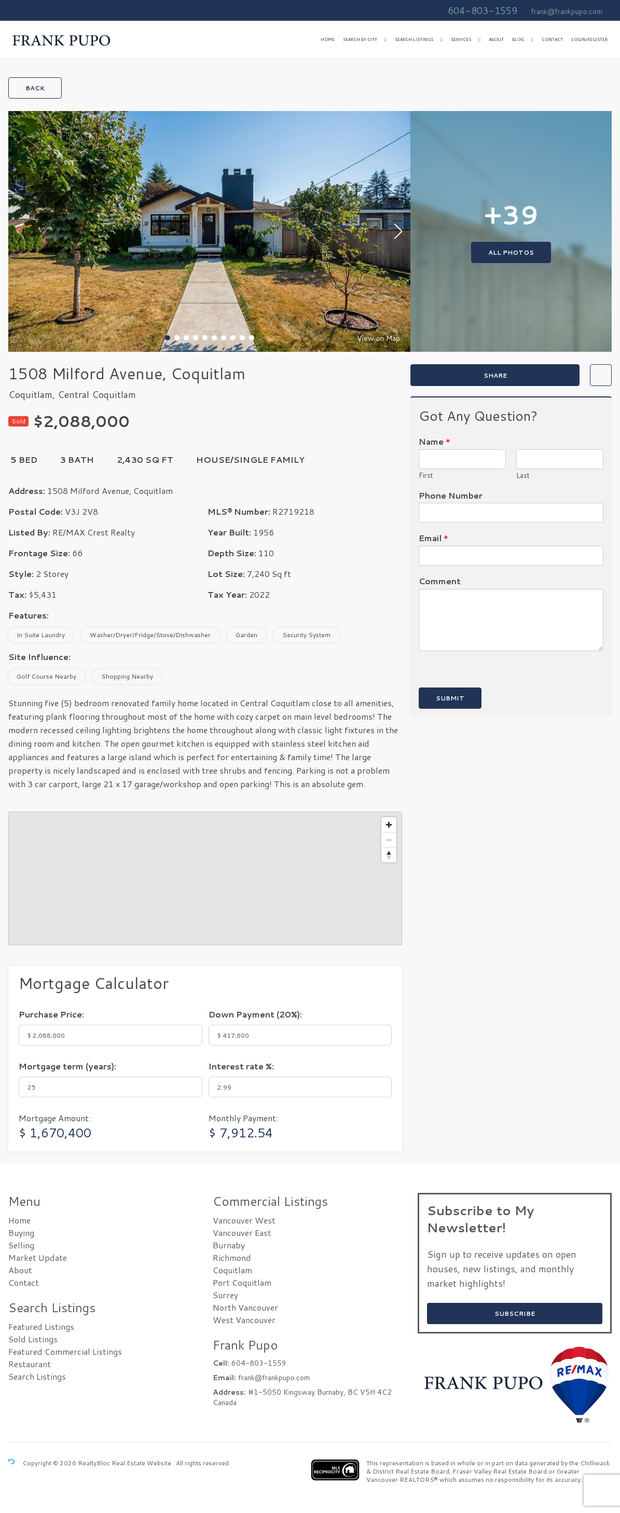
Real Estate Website (142, 1463)
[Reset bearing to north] (388, 854)
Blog (518, 39)
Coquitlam (232, 1270)
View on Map (378, 338)
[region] (205, 878)
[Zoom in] (388, 824)
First (426, 475)
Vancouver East (242, 1233)
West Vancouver (244, 1320)
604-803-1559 (482, 10)
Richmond (232, 1257)
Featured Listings (41, 1326)
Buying (21, 1233)
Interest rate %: (241, 1066)
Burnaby (229, 1245)
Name (434, 441)
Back (35, 88)
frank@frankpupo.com (566, 11)
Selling (21, 1245)
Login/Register (589, 39)
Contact (552, 39)
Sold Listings (33, 1339)
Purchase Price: (51, 1014)
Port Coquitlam (242, 1282)
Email (433, 538)
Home (328, 39)
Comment (440, 581)
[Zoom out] (388, 839)
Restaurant (29, 1364)
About (496, 39)
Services (461, 39)
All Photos (511, 252)
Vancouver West (244, 1220)
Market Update (37, 1257)
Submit (450, 698)
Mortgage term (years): (67, 1066)
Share (495, 375)
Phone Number (451, 495)
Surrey (225, 1295)
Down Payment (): (255, 1014)
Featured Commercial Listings (65, 1351)
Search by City (360, 39)
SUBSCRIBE (514, 1313)
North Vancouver (245, 1307)
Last (523, 475)
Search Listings (414, 39)
